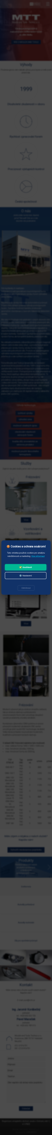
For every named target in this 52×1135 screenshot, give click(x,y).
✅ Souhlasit (25, 567)
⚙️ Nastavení (25, 575)
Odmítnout (26, 588)
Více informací (38, 556)
